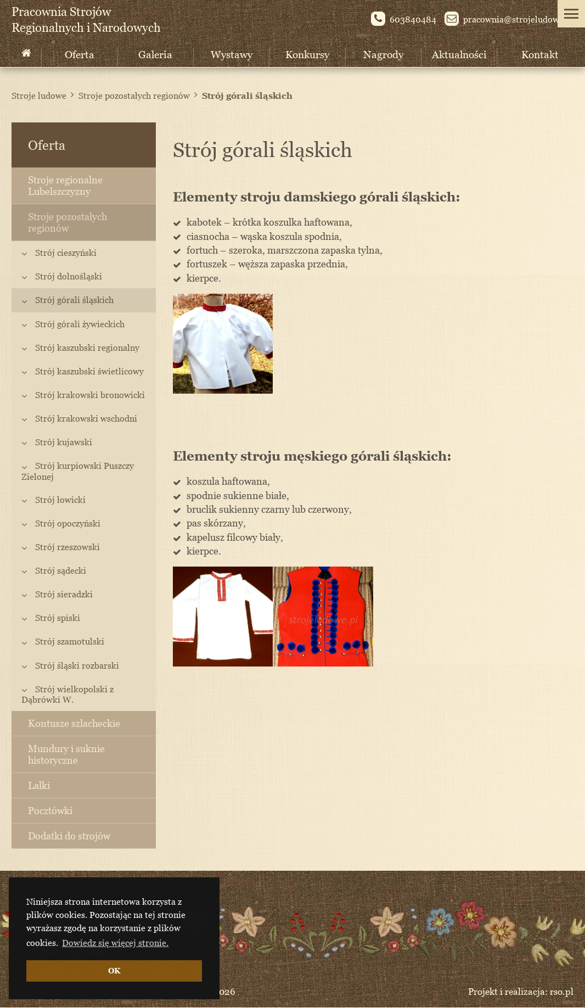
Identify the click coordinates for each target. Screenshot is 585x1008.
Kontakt (540, 54)
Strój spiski (57, 618)
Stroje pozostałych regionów (134, 95)
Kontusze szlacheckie (74, 723)
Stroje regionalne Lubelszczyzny (65, 185)
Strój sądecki (60, 570)
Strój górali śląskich (247, 95)
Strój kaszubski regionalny (87, 347)
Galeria (155, 54)
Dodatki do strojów (69, 836)
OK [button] (114, 970)
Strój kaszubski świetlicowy (89, 371)
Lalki (39, 785)
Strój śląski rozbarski (77, 665)
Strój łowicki (60, 500)
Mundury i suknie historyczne (66, 754)
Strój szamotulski (69, 641)
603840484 (403, 20)
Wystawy (231, 54)
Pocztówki (50, 810)
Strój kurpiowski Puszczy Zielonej (77, 471)
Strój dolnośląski (68, 276)
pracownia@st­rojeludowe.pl (509, 20)
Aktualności (459, 54)
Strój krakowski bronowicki (90, 395)
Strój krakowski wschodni (86, 418)
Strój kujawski (63, 442)
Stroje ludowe (39, 95)
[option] (223, 344)
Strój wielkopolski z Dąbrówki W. (67, 694)
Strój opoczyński (67, 523)
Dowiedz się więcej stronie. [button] (115, 943)
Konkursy (307, 54)
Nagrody (383, 54)
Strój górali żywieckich (80, 324)
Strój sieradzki (64, 594)
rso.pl (561, 991)
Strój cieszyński (66, 252)
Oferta (79, 54)
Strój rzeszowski (67, 547)
